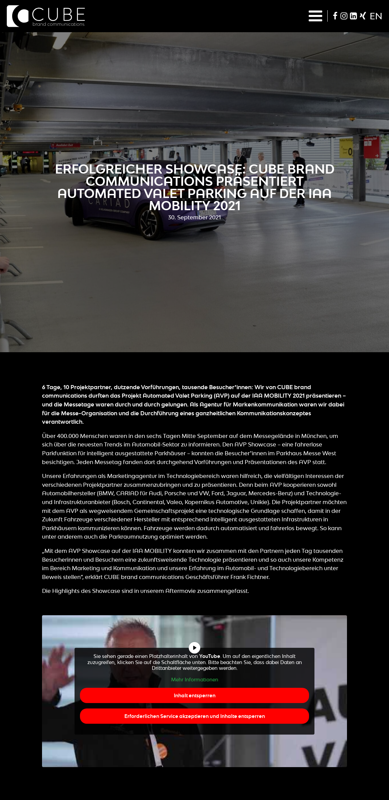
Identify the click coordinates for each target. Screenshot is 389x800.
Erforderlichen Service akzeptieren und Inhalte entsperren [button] (194, 716)
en (376, 16)
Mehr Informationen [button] (194, 679)
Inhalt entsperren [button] (195, 695)
